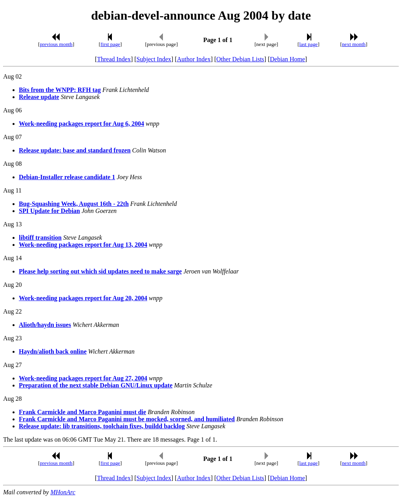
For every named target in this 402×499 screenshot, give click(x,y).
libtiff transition (40, 237)
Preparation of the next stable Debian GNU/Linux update (95, 385)
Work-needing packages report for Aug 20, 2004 (83, 298)
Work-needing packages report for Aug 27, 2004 (83, 378)
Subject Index (154, 59)
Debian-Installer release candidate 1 (67, 177)
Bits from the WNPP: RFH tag (60, 89)
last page (308, 44)
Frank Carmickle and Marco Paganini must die (82, 412)
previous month (56, 44)
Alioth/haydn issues (45, 324)
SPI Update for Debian (49, 210)
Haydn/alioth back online (53, 351)
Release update (39, 97)
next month (353, 44)
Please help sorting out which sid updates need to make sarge (100, 271)
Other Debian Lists (240, 59)
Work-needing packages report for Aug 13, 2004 (83, 244)
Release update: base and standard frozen (75, 150)
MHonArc (62, 492)
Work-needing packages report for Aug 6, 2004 (81, 123)
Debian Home (287, 59)
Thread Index (114, 59)
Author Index (194, 59)
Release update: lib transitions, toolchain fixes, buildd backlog (102, 426)
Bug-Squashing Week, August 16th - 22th (74, 203)
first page (110, 44)
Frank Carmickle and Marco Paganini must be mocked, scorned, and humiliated (127, 419)
